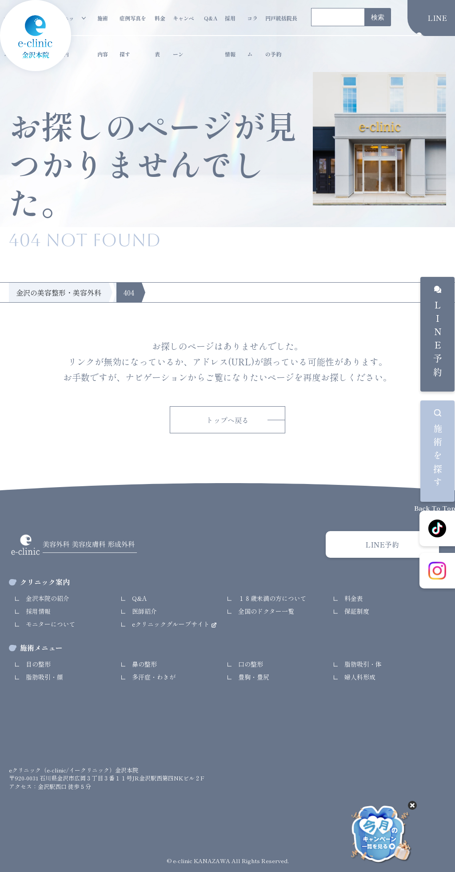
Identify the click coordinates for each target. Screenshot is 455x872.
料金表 (160, 25)
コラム (252, 25)
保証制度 (356, 611)
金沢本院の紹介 (47, 598)
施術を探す (437, 457)
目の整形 (38, 664)
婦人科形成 (359, 676)
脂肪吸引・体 (363, 664)
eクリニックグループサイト (172, 624)
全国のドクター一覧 (266, 611)
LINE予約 (437, 340)
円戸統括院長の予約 (281, 25)
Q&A (211, 18)
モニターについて (51, 624)
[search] (336, 17)
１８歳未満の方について (272, 598)
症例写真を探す (133, 25)
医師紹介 (144, 611)
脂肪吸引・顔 (44, 676)
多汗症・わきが (154, 676)
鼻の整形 (144, 664)
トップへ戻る (227, 420)
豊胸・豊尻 (253, 676)
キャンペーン (183, 25)
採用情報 (230, 25)
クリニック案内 (63, 25)
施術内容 (102, 25)
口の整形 (250, 664)
